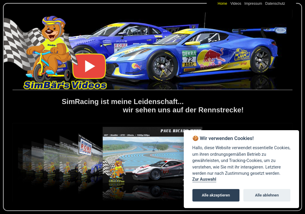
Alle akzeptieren (216, 195)
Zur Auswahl (204, 179)
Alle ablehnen (267, 195)
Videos (236, 3)
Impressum (254, 3)
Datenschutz (275, 3)
